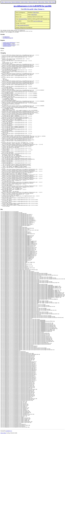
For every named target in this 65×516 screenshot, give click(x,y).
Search (53, 2)
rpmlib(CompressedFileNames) (9, 43)
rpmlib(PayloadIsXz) (7, 46)
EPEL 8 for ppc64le (28, 9)
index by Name (41, 2)
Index (2, 2)
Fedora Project (36, 12)
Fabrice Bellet (3, 507)
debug (35, 9)
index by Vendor (24, 2)
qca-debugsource (6, 37)
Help (50, 2)
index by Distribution (16, 2)
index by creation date (33, 2)
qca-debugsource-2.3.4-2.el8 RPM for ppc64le (32, 6)
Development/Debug (23, 18)
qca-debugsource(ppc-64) (8, 38)
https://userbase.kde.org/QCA (23, 25)
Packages (40, 9)
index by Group (8, 2)
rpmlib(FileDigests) (7, 44)
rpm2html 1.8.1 (9, 505)
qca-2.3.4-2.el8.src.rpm (37, 21)
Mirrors (46, 2)
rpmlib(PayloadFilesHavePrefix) (9, 45)
